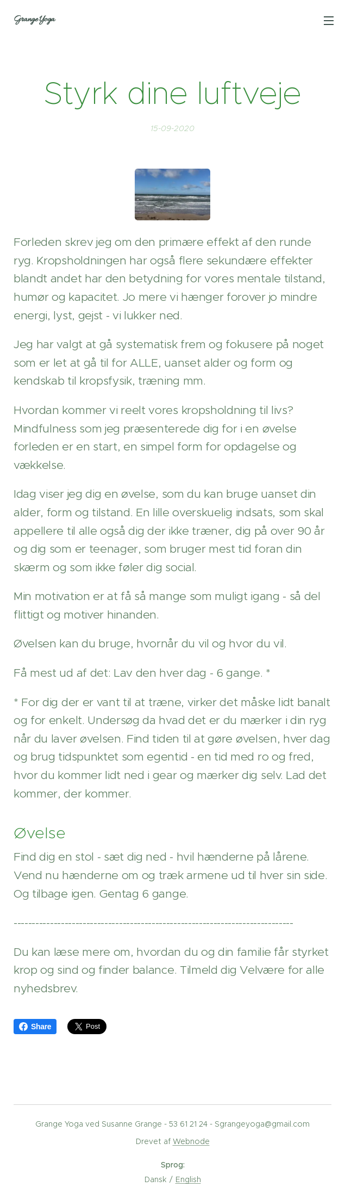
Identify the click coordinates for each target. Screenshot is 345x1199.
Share (35, 1026)
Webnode (191, 1141)
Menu (329, 20)
